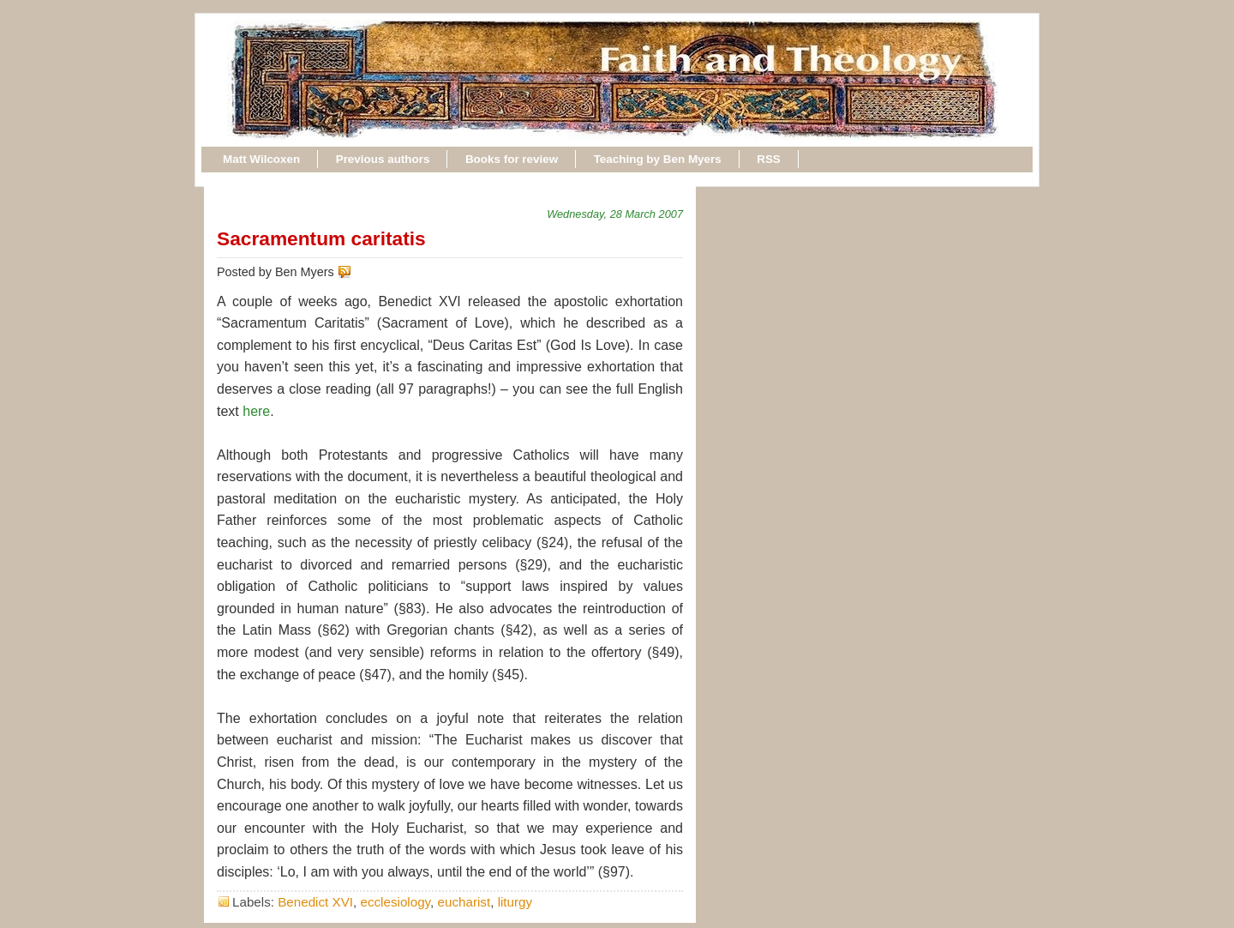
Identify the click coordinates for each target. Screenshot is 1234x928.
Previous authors (383, 159)
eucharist (464, 902)
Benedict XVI (315, 902)
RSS (769, 159)
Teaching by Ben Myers (658, 159)
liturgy (515, 902)
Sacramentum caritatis (321, 238)
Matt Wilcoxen (261, 159)
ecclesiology (395, 902)
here (256, 411)
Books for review (511, 159)
